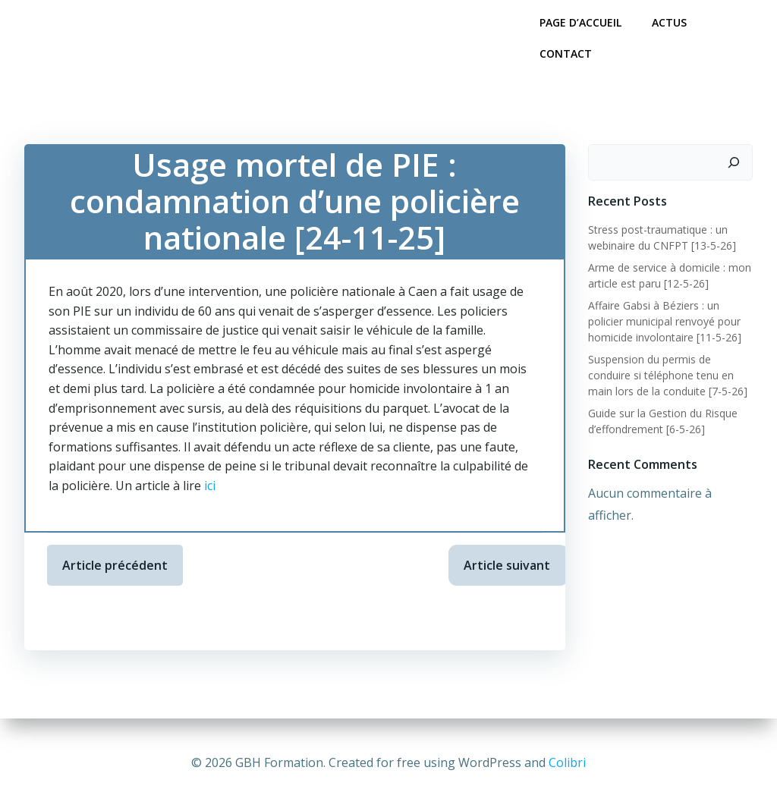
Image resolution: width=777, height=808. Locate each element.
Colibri (567, 762)
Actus (669, 22)
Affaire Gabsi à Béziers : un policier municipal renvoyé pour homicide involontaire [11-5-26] (664, 321)
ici (209, 485)
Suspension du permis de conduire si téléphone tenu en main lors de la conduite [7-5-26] (667, 375)
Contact (565, 53)
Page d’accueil (580, 22)
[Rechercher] (734, 162)
